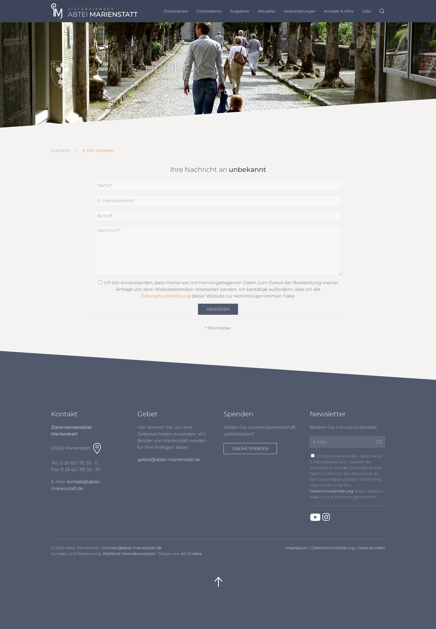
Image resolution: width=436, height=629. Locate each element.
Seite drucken (371, 547)
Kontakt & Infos (339, 11)
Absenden (218, 309)
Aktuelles (266, 11)
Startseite (60, 150)
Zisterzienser (176, 11)
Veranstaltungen (300, 11)
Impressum (297, 547)
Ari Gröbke (191, 553)
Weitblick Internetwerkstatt (129, 553)
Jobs (366, 11)
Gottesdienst (209, 11)
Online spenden (250, 448)
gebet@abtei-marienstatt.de (168, 459)
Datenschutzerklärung (165, 296)
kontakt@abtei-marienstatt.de (132, 547)
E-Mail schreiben (99, 150)
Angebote (239, 11)
